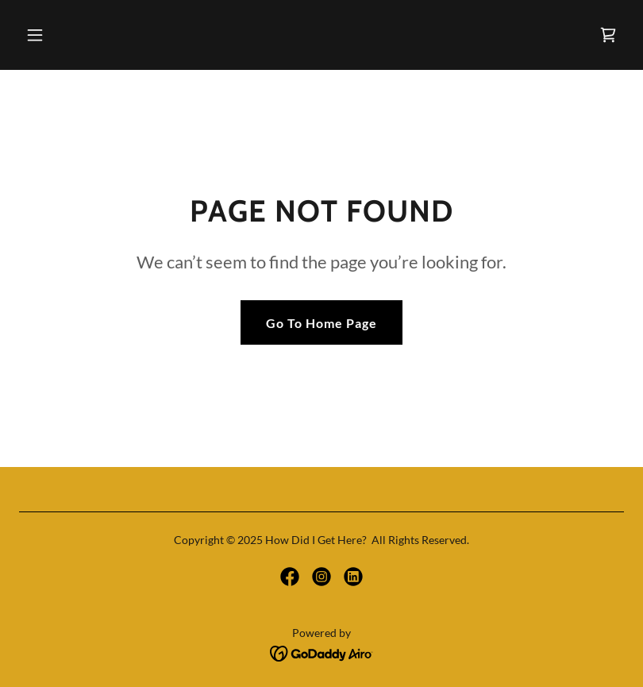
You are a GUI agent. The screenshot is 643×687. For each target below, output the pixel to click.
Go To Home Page (321, 322)
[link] (608, 35)
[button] (88, 35)
